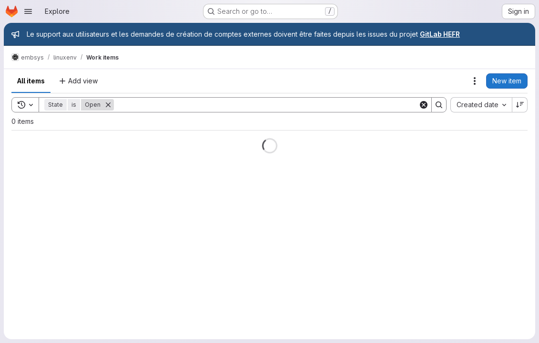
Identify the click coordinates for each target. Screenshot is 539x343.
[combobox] (481, 104)
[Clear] (423, 105)
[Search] (266, 105)
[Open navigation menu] (28, 11)
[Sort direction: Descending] (520, 104)
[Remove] (108, 105)
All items (31, 81)
